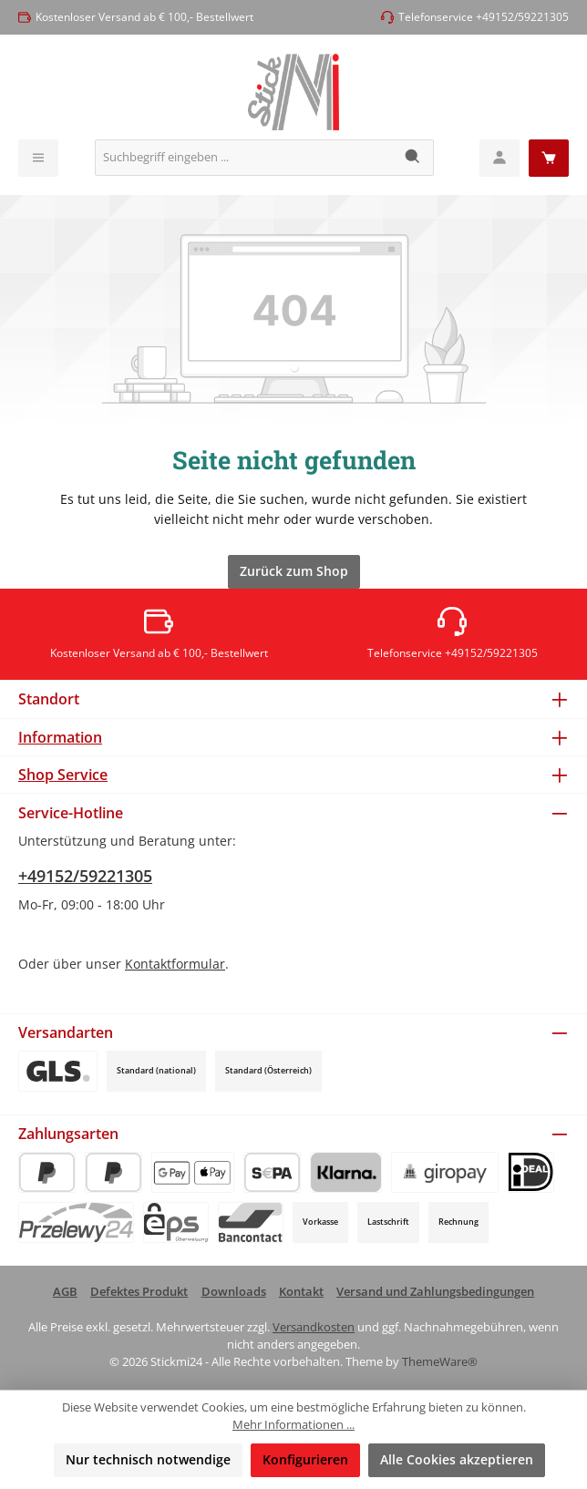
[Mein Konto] (499, 158)
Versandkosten (314, 1327)
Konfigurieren (305, 1459)
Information (60, 737)
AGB (65, 1291)
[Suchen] (413, 157)
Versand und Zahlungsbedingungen (435, 1291)
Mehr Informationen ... (293, 1425)
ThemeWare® (440, 1362)
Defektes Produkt (139, 1291)
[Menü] (38, 158)
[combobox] (244, 157)
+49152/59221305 (85, 876)
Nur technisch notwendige (148, 1459)
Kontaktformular (175, 963)
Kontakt (301, 1291)
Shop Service (63, 775)
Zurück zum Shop (294, 571)
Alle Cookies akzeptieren (456, 1459)
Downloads (233, 1291)
